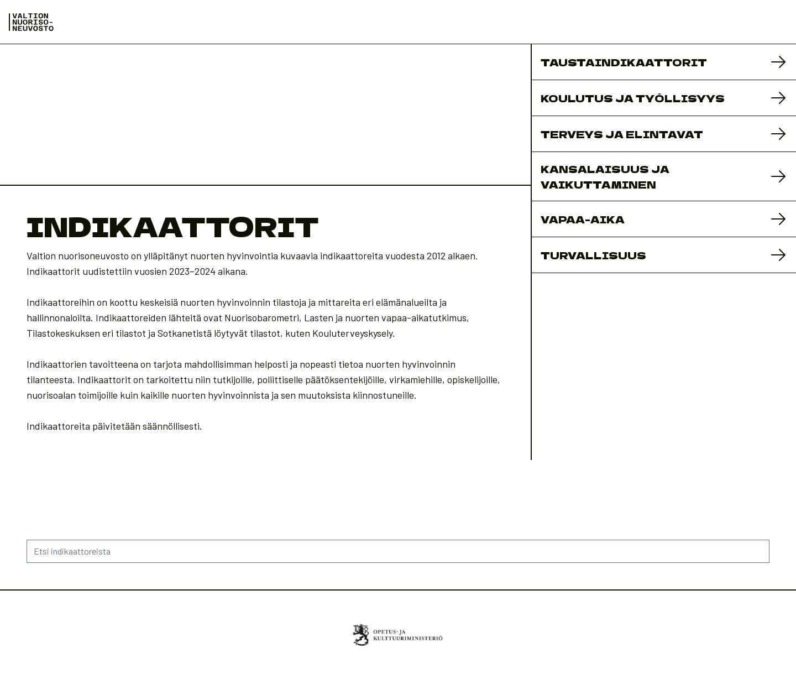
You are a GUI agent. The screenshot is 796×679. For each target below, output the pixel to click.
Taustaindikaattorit (624, 62)
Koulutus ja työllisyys (633, 98)
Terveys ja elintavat (622, 134)
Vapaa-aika (583, 219)
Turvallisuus (593, 255)
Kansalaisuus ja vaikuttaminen (605, 176)
